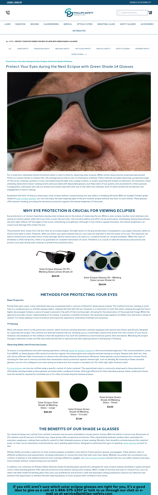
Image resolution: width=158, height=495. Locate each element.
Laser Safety (23, 49)
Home (11, 41)
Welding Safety (62, 49)
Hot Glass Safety (83, 49)
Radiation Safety (42, 49)
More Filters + (79, 54)
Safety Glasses (123, 49)
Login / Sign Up (14, 2)
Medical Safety (103, 49)
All (10, 49)
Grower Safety (142, 49)
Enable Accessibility (140, 2)
